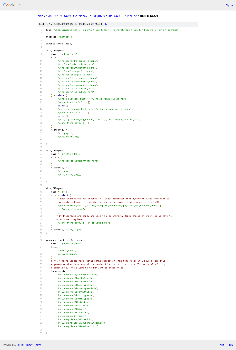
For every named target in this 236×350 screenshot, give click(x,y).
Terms (37, 344)
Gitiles (20, 344)
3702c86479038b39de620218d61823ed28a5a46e (87, 16)
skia (40, 16)
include (132, 16)
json (230, 344)
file (105, 24)
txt (222, 344)
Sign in (229, 5)
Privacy (28, 344)
